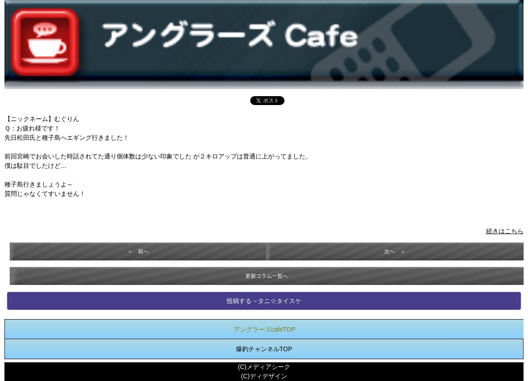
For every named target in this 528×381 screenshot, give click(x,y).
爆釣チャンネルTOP (264, 349)
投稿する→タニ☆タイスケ (264, 300)
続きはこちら (505, 231)
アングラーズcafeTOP (265, 329)
